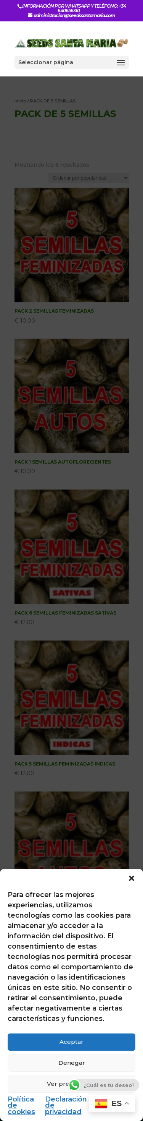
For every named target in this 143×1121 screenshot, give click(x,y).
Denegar (71, 1062)
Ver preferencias (71, 1083)
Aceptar (71, 1041)
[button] (131, 878)
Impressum (115, 1099)
